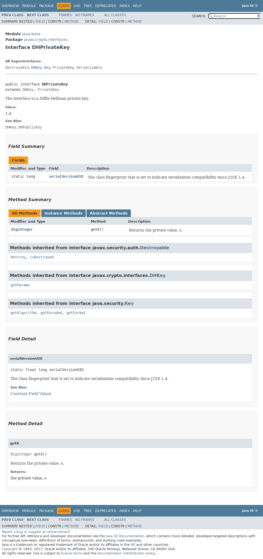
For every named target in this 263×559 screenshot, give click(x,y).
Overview (10, 6)
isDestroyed (41, 257)
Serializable (89, 67)
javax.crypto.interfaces (45, 39)
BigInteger (22, 229)
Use (77, 6)
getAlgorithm (23, 313)
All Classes (115, 15)
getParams (20, 285)
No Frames (84, 15)
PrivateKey (63, 67)
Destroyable (17, 67)
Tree (88, 6)
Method (71, 21)
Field (40, 21)
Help (137, 6)
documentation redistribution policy (126, 553)
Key (47, 67)
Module (29, 6)
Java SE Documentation (125, 536)
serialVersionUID (66, 176)
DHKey (36, 67)
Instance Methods (63, 213)
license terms (71, 553)
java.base (31, 34)
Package (46, 6)
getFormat (76, 313)
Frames (65, 15)
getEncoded (51, 313)
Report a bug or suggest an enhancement (36, 532)
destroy (18, 257)
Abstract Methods (109, 213)
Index (125, 6)
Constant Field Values (30, 393)
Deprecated (105, 6)
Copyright (10, 549)
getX (95, 229)
